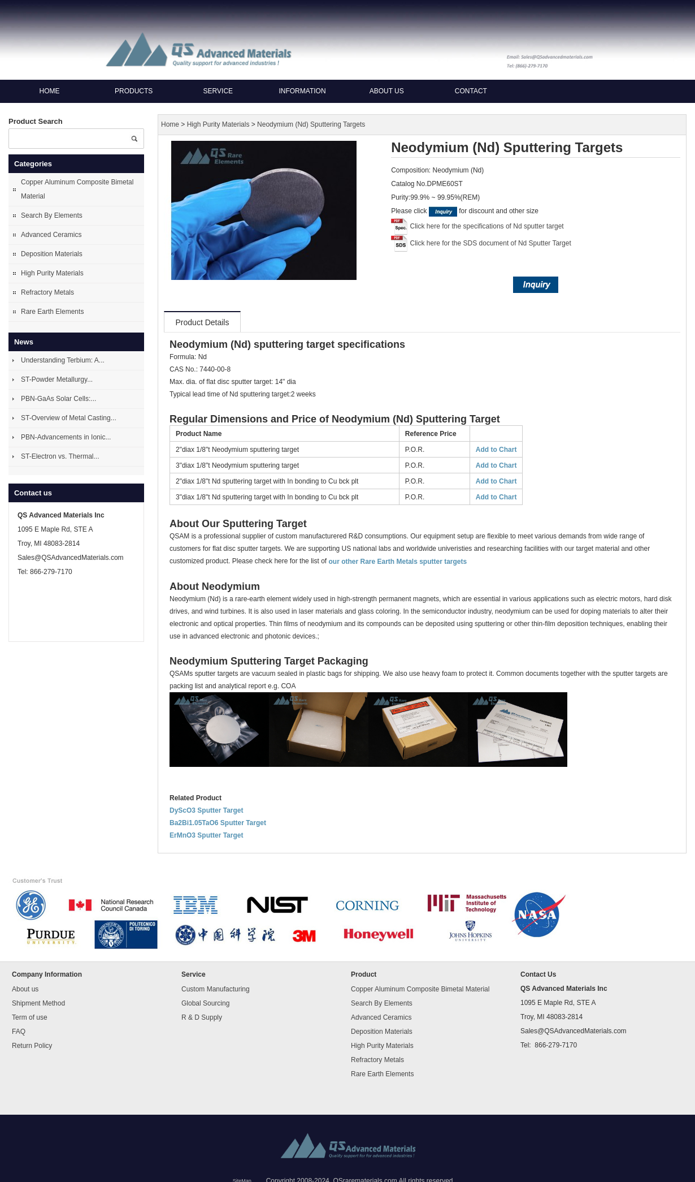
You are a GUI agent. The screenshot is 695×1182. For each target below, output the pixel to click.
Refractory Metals (47, 292)
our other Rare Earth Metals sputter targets (397, 562)
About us (387, 91)
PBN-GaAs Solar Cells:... (58, 399)
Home (50, 91)
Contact (471, 91)
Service (218, 91)
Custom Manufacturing (215, 989)
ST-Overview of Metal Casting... (68, 418)
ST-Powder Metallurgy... (57, 379)
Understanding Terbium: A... (63, 360)
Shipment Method (38, 1003)
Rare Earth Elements (52, 312)
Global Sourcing (205, 1003)
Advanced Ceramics (51, 235)
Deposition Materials (51, 254)
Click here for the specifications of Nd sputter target (487, 226)
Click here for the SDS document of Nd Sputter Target (490, 243)
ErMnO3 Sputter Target (206, 835)
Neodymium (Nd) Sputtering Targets (311, 124)
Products (134, 91)
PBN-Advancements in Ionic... (66, 437)
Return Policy (32, 1046)
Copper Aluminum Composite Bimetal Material (77, 189)
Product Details (202, 322)
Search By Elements (51, 215)
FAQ (18, 1032)
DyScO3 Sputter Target (206, 810)
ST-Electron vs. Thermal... (60, 456)
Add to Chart (496, 450)
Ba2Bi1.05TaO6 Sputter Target (218, 823)
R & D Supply (201, 1017)
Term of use (29, 1017)
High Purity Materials (52, 273)
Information (302, 91)
